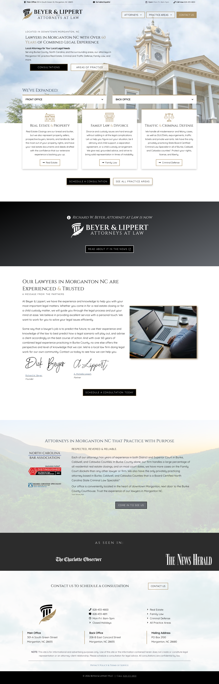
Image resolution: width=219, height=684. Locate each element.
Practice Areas (160, 15)
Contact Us (186, 14)
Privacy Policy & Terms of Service (109, 665)
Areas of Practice (89, 67)
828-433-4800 (129, 676)
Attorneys (133, 15)
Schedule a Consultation (88, 181)
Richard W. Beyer (33, 375)
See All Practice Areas (133, 181)
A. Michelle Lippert (82, 374)
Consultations (49, 67)
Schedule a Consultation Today (109, 392)
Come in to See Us (131, 505)
